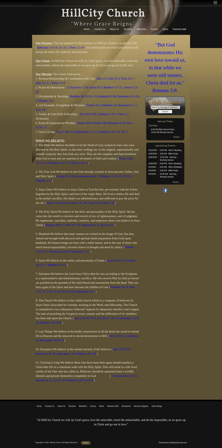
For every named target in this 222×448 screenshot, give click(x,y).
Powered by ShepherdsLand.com (173, 443)
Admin (85, 443)
